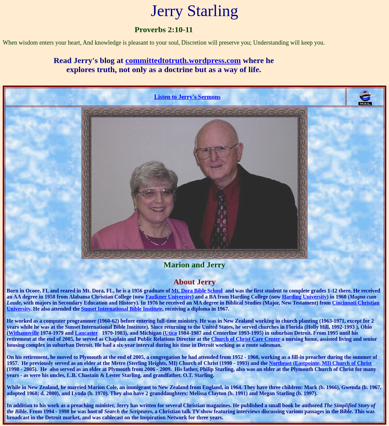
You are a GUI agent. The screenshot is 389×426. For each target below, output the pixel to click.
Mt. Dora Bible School (197, 291)
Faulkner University (169, 297)
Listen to (187, 97)
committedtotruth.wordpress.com (183, 60)
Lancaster (86, 333)
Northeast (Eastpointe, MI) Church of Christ (320, 363)
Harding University (304, 297)
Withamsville (23, 333)
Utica (171, 333)
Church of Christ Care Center (245, 339)
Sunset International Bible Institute (121, 309)
